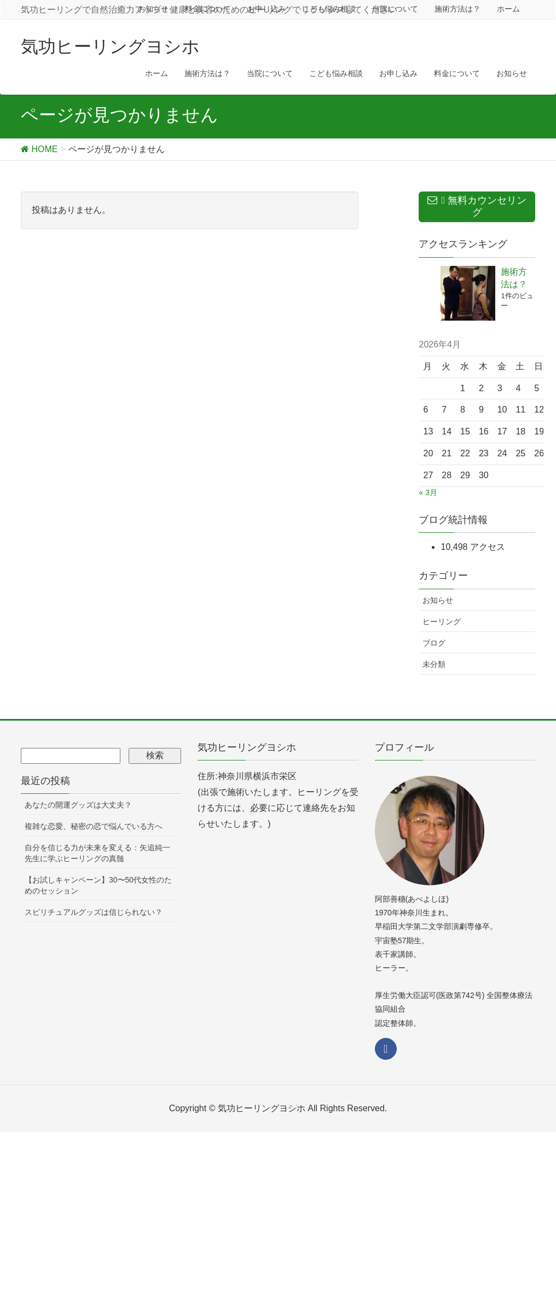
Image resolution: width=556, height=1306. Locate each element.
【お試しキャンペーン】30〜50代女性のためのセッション (98, 885)
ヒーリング (441, 621)
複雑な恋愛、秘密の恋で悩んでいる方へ (94, 826)
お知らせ (437, 600)
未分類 (433, 664)
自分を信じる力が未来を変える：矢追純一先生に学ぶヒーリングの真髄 (97, 853)
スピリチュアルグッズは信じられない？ (94, 912)
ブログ (433, 643)
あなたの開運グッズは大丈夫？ (78, 804)
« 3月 (428, 492)
